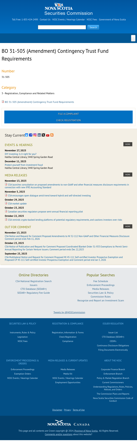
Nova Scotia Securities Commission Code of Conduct (113, 399)
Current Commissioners (113, 382)
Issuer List (113, 332)
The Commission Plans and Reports (113, 393)
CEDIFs (113, 341)
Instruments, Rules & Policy (22, 332)
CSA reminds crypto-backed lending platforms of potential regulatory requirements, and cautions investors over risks (65, 219)
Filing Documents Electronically (113, 349)
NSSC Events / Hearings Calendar (68, 19)
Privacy (67, 409)
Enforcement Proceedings (101, 285)
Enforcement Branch (113, 373)
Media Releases (100, 288)
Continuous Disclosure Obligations (113, 345)
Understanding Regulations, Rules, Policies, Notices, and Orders (113, 388)
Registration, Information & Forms (68, 332)
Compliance (67, 341)
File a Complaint (68, 113)
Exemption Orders (22, 373)
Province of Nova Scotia (85, 430)
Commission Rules (101, 296)
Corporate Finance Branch (113, 369)
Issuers (33, 285)
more (127, 144)
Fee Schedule (100, 281)
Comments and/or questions (58, 434)
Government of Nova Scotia (112, 19)
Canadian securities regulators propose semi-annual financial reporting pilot (45, 211)
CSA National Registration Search (34, 281)
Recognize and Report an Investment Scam (100, 300)
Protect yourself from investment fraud (24, 164)
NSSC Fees (92, 19)
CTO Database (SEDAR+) (33, 288)
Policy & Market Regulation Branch (113, 378)
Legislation (23, 336)
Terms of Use (79, 409)
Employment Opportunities (67, 382)
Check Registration (68, 120)
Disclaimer (57, 409)
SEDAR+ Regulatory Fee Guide (33, 292)
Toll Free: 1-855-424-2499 (25, 19)
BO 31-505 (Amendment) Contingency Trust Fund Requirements (39, 101)
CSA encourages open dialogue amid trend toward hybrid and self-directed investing (49, 195)
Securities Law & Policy (100, 292)
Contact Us (45, 19)
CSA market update (17, 203)
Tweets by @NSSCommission (69, 312)
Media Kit (67, 373)
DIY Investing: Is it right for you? (20, 153)
